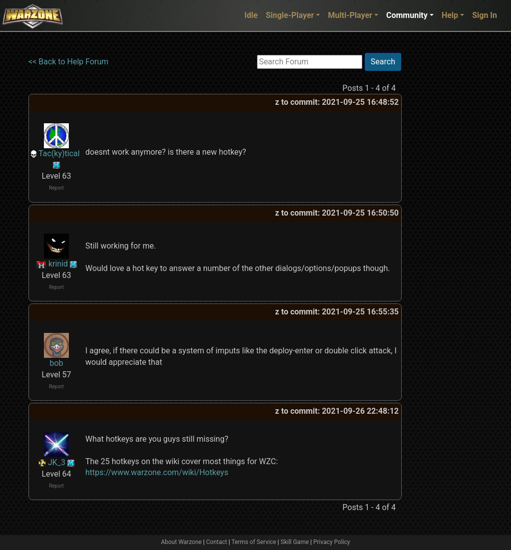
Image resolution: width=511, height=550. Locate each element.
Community (407, 15)
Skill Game (294, 542)
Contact (216, 542)
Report (56, 188)
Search (383, 61)
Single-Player (289, 15)
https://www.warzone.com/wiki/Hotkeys (156, 472)
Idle (251, 15)
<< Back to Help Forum (68, 61)
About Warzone (181, 542)
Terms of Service (254, 542)
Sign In (484, 15)
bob (56, 363)
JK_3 (56, 462)
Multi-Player (350, 15)
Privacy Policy (331, 542)
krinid (58, 264)
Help (450, 15)
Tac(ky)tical (59, 153)
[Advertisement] (443, 202)
